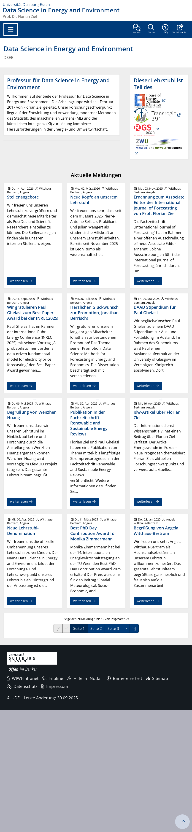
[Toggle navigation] (10, 29)
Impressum (54, 686)
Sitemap (157, 678)
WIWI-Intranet (22, 678)
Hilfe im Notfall (85, 678)
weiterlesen (21, 281)
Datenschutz (22, 686)
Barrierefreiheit (124, 678)
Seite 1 (79, 628)
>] (134, 628)
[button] (179, 29)
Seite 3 (113, 628)
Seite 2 (96, 628)
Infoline (52, 678)
